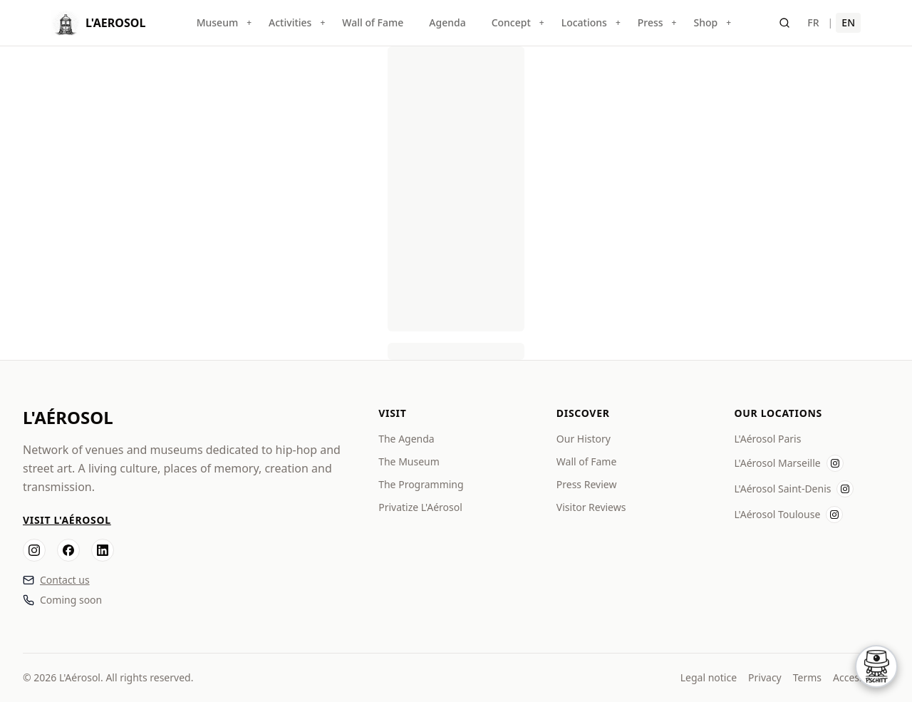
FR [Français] (813, 22)
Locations (584, 22)
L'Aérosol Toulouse (777, 514)
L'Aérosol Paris (767, 438)
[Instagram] (34, 550)
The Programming (420, 484)
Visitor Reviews (591, 507)
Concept (511, 22)
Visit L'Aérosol (67, 520)
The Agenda (406, 438)
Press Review (586, 484)
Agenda (447, 22)
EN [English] (848, 22)
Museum (218, 22)
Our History (583, 438)
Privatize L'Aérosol (420, 507)
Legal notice (708, 677)
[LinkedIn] (102, 550)
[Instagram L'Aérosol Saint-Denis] (845, 488)
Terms (807, 677)
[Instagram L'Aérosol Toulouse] (834, 514)
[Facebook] (68, 550)
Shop (705, 22)
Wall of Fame (372, 22)
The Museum (409, 461)
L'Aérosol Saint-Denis (782, 488)
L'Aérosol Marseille (777, 463)
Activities (290, 22)
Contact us (65, 580)
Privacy (765, 677)
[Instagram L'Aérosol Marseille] (835, 463)
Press (650, 22)
